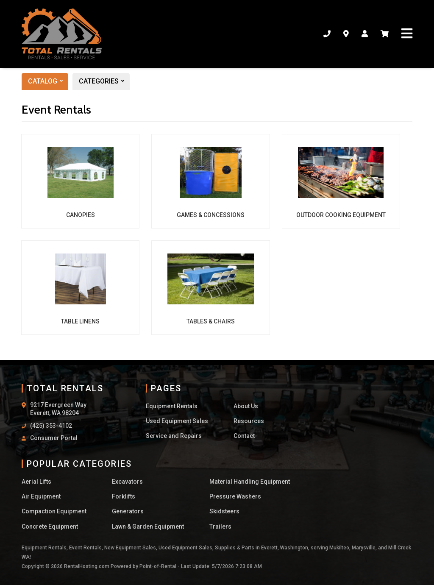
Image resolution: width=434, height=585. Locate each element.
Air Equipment (41, 496)
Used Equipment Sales (177, 421)
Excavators (127, 481)
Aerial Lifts (36, 481)
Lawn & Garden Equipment (148, 526)
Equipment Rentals (172, 406)
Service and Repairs (174, 435)
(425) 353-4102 (51, 425)
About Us (246, 406)
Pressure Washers (235, 496)
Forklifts (123, 496)
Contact (244, 435)
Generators (128, 511)
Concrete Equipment (50, 526)
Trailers (220, 526)
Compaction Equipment (54, 511)
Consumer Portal (54, 438)
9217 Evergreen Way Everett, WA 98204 (58, 409)
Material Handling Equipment (249, 481)
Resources (249, 421)
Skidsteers (224, 511)
